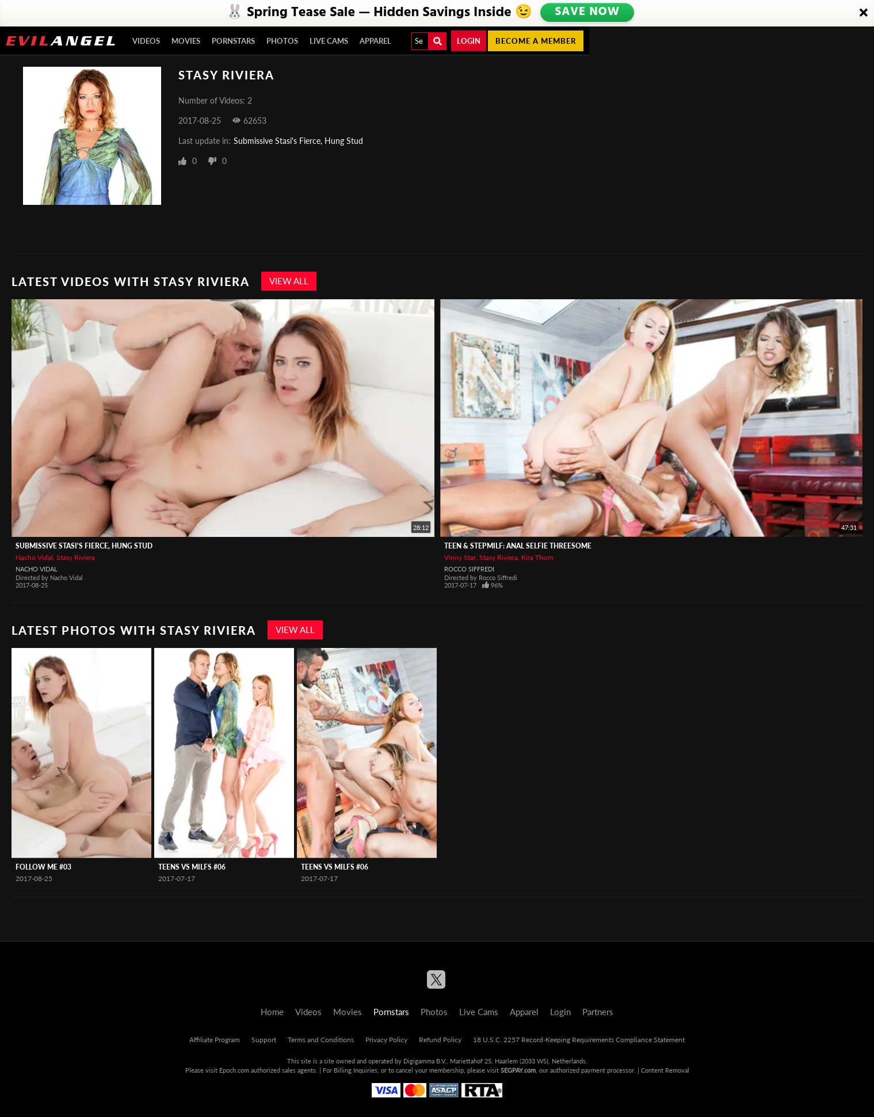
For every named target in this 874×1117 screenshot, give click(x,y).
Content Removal (665, 1070)
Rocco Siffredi (469, 569)
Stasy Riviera (75, 557)
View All (288, 281)
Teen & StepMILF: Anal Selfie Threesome (517, 546)
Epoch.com (234, 1070)
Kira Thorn (537, 557)
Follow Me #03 (43, 867)
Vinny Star (460, 557)
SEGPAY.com (518, 1070)
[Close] (863, 13)
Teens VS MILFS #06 (192, 867)
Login (468, 40)
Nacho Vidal (34, 557)
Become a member (535, 40)
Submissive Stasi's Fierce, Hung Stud (298, 141)
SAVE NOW (588, 12)
